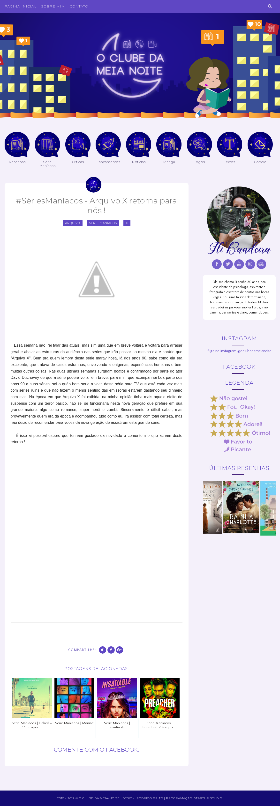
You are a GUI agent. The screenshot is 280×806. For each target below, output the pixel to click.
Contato (79, 6)
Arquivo (72, 223)
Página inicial (21, 6)
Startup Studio (208, 798)
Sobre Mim (53, 6)
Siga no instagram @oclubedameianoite (239, 351)
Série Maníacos (103, 223)
